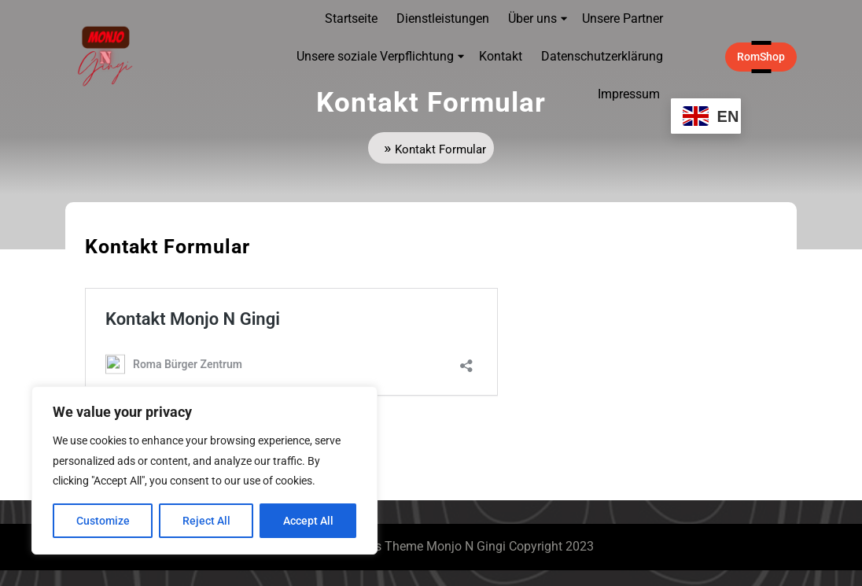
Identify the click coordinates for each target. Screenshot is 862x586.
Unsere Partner (622, 18)
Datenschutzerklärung (602, 56)
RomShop (767, 55)
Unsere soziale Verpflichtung (375, 56)
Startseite (351, 18)
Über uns (532, 18)
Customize (103, 520)
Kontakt (500, 56)
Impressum (629, 94)
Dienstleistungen (442, 18)
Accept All (308, 520)
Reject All (206, 520)
